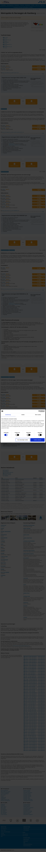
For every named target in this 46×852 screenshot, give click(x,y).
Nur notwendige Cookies (22, 439)
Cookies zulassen (37, 439)
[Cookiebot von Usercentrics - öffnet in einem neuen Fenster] (39, 411)
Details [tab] (23, 414)
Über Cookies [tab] (38, 414)
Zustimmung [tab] (8, 414)
